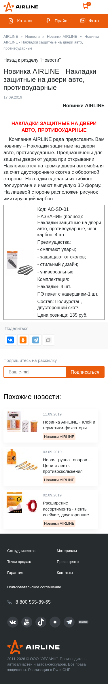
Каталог (25, 20)
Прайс (61, 20)
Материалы (67, 551)
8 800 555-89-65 (33, 602)
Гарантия (15, 572)
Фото (94, 20)
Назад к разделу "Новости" (32, 60)
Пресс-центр (68, 562)
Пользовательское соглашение (34, 587)
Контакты (65, 572)
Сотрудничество (21, 551)
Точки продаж (19, 562)
